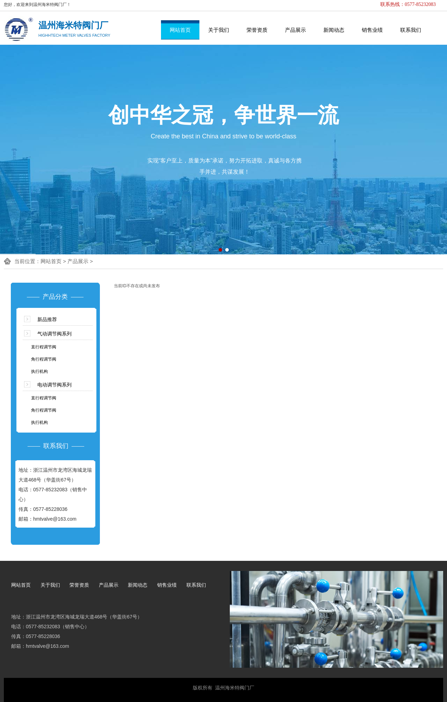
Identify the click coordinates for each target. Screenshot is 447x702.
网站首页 (180, 30)
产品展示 (295, 30)
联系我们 (410, 30)
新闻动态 (333, 30)
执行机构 (39, 371)
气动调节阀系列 (54, 333)
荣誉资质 (257, 30)
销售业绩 (372, 30)
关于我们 (218, 30)
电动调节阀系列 (54, 385)
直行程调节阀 (43, 347)
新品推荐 (47, 319)
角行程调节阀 (43, 359)
